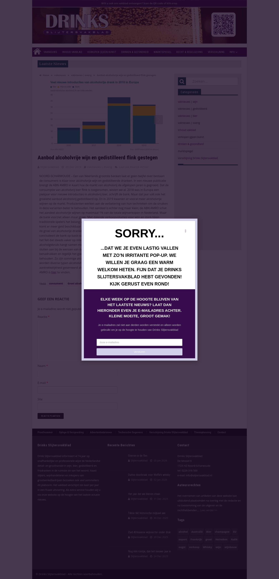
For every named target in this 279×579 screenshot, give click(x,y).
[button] (185, 231)
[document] (139, 289)
